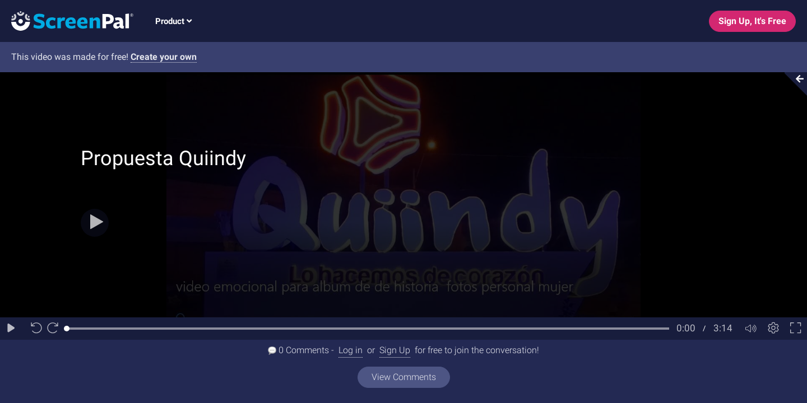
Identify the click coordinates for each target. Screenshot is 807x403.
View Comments (404, 377)
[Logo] (66, 20)
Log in (350, 350)
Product (173, 21)
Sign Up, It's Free (752, 21)
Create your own (164, 56)
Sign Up (394, 350)
